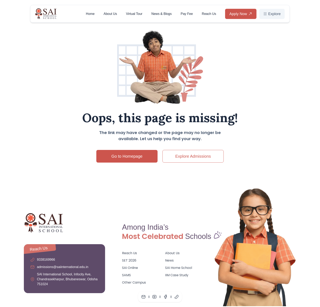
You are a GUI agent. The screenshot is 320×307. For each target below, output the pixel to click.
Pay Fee (187, 13)
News (169, 261)
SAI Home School (178, 269)
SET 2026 (129, 261)
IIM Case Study (177, 276)
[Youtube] (154, 297)
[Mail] (143, 297)
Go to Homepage (126, 156)
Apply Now (240, 14)
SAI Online (130, 269)
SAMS (126, 276)
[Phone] (176, 297)
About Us (110, 13)
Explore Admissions (193, 156)
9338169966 (45, 259)
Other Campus (134, 284)
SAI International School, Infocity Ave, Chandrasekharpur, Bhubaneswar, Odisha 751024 (66, 279)
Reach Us (209, 13)
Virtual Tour (134, 13)
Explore (272, 14)
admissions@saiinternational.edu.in (61, 267)
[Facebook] (165, 297)
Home (90, 13)
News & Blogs (161, 13)
